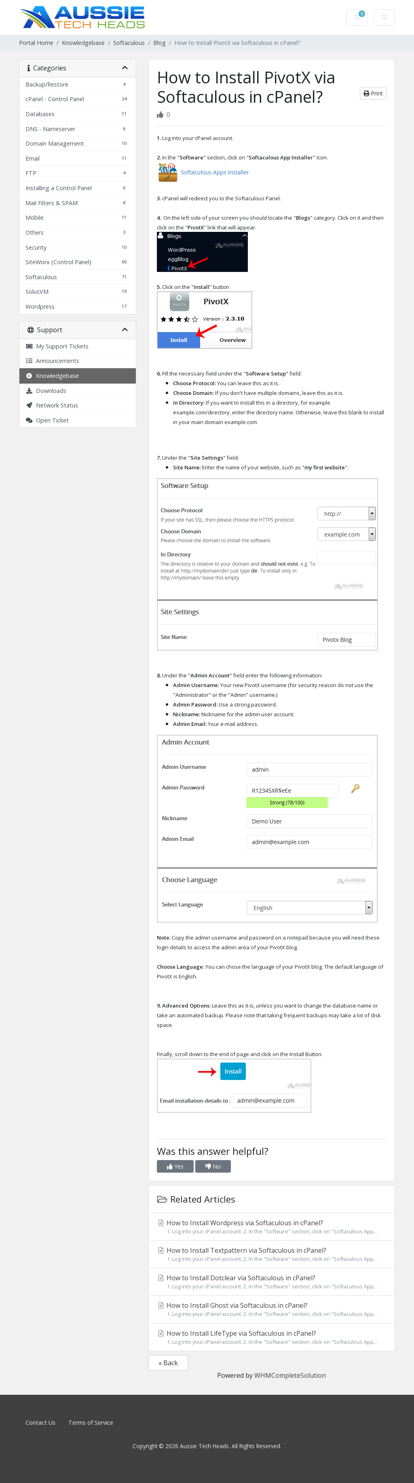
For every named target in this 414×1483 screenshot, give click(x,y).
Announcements (52, 361)
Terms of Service (90, 1422)
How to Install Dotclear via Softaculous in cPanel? (272, 1281)
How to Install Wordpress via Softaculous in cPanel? (272, 1226)
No (213, 1166)
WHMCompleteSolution (290, 1375)
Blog (159, 43)
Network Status (51, 405)
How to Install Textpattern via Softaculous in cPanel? (272, 1254)
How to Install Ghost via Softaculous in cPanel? (272, 1309)
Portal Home (36, 43)
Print (373, 93)
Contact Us (40, 1422)
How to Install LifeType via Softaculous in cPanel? (272, 1337)
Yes (175, 1166)
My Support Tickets (57, 346)
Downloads (45, 391)
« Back (168, 1362)
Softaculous (129, 43)
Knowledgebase (83, 43)
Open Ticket (47, 420)
